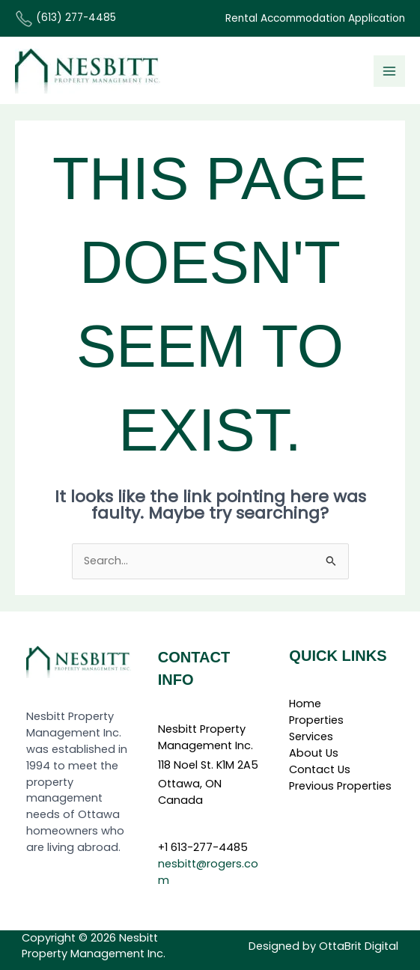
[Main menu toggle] (389, 71)
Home (305, 703)
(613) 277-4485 (65, 17)
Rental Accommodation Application (315, 18)
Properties (316, 720)
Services (311, 736)
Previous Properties (340, 785)
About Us (313, 752)
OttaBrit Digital (358, 946)
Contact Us (319, 769)
